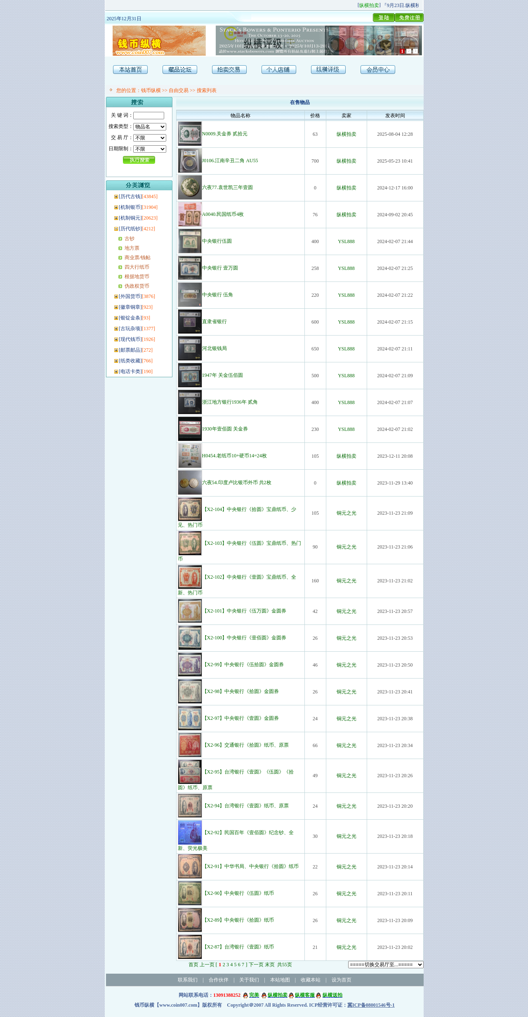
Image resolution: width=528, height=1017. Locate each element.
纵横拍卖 (346, 134)
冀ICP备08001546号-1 (371, 1005)
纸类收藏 (130, 361)
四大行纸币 (137, 267)
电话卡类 (130, 371)
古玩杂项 (130, 328)
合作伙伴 (219, 980)
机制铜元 (130, 218)
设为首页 (341, 980)
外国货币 (130, 296)
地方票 (132, 248)
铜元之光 (346, 513)
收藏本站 (311, 980)
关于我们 (249, 980)
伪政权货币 (137, 286)
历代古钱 (130, 196)
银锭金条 (130, 318)
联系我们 (188, 980)
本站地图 (280, 980)
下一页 (256, 964)
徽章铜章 (130, 307)
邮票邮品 (130, 350)
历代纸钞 (130, 229)
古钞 (129, 238)
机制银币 (130, 207)
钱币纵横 (151, 90)
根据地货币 (137, 276)
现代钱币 (130, 339)
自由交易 (179, 90)
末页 (270, 964)
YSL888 (346, 241)
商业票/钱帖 (138, 257)
